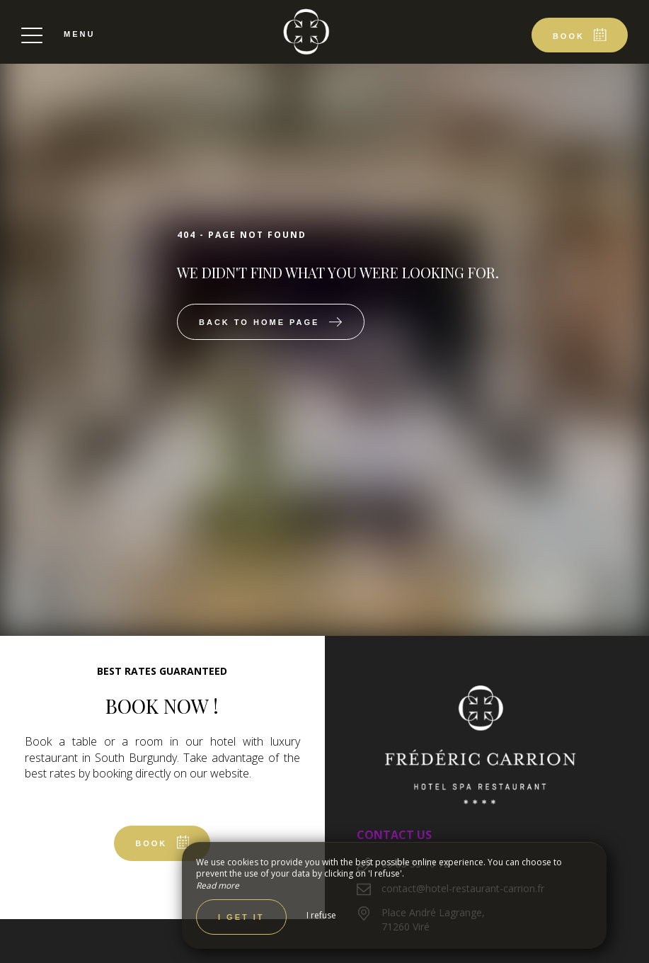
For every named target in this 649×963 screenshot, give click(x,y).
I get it (241, 917)
